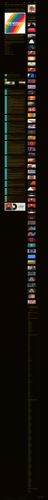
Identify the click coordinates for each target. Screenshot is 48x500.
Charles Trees (18, 38)
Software (29, 386)
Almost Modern (23, 6)
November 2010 (29, 459)
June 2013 (29, 441)
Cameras (29, 342)
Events (28, 350)
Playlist (32, 2)
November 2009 (29, 466)
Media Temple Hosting (32, 310)
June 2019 (29, 402)
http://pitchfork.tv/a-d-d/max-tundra (11, 127)
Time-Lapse (29, 389)
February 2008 (29, 478)
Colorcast (29, 344)
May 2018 (29, 407)
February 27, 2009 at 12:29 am (11, 124)
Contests (29, 345)
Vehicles (29, 393)
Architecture (29, 339)
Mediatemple (29, 329)
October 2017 (29, 411)
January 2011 (29, 458)
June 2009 (29, 469)
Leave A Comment (10, 88)
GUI (28, 357)
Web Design (29, 395)
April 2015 (29, 428)
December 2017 (29, 410)
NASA (28, 372)
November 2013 (29, 438)
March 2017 (29, 415)
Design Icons (29, 348)
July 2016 (29, 420)
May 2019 (29, 403)
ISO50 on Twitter (29, 324)
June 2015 (29, 427)
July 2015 (29, 426)
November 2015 (29, 424)
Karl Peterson (29, 327)
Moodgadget (29, 331)
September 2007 (29, 481)
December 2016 (29, 417)
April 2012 (29, 449)
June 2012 (29, 448)
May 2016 (29, 421)
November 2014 (29, 431)
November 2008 (29, 473)
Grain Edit (29, 322)
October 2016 (29, 418)
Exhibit (28, 351)
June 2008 (29, 476)
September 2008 (29, 474)
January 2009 (29, 472)
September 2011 (29, 453)
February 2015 (29, 429)
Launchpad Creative (30, 328)
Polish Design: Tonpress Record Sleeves (8, 6)
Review (28, 383)
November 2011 (29, 452)
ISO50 (28, 364)
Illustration (29, 359)
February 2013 (29, 443)
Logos (28, 367)
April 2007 (29, 483)
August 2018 (29, 405)
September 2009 (29, 467)
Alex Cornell (29, 319)
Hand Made (29, 358)
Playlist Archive (32, 13)
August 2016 (29, 419)
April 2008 (29, 477)
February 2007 (29, 484)
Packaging (29, 373)
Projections (29, 380)
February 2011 (29, 457)
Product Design (29, 379)
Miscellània (29, 369)
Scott (8, 156)
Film (28, 352)
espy (8, 135)
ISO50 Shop (29, 325)
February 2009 (29, 471)
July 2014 (29, 433)
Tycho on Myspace (30, 332)
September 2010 (29, 460)
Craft (28, 346)
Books (28, 341)
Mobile (28, 370)
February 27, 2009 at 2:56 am (11, 143)
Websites (29, 396)
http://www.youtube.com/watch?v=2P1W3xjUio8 (13, 193)
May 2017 (29, 414)
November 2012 (29, 445)
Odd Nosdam (8, 36)
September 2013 (29, 439)
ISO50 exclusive (29, 365)
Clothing (29, 343)
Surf (28, 388)
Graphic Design (29, 356)
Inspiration (29, 360)
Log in (28, 490)
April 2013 (29, 442)
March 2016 (29, 422)
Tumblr (28, 390)
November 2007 (29, 480)
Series (28, 384)
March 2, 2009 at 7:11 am (10, 170)
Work (28, 397)
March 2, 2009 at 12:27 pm (11, 190)
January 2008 (29, 479)
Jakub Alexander (29, 314)
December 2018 (29, 404)
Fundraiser (29, 353)
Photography (29, 374)
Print (28, 377)
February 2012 (29, 450)
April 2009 (29, 470)
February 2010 (29, 464)
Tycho (28, 391)
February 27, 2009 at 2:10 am (11, 136)
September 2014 (29, 432)
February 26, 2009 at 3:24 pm (11, 98)
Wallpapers (29, 394)
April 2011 (29, 456)
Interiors (29, 362)
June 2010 (29, 462)
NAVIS (8, 90)
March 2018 (29, 408)
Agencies (29, 336)
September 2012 (29, 446)
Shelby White (29, 315)
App (28, 338)
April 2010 (29, 463)
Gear (28, 355)
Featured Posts (32, 20)
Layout (28, 366)
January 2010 (29, 465)
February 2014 (29, 436)
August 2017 (29, 412)
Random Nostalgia (30, 381)
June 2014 (29, 434)
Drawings (29, 349)
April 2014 (29, 435)
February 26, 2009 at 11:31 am (11, 91)
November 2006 (29, 486)
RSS (24, 2)
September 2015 (29, 425)
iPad (28, 363)
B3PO (28, 320)
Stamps (29, 387)
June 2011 (29, 455)
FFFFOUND (29, 321)
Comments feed (29, 491)
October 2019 (29, 401)
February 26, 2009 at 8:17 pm (11, 117)
